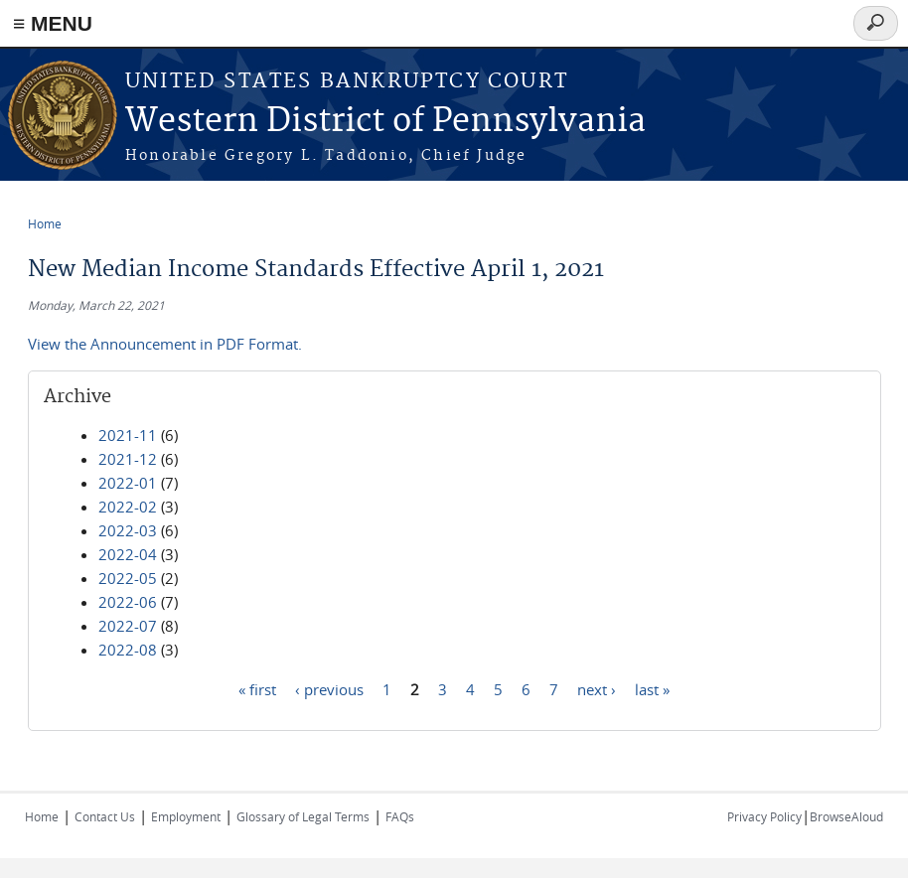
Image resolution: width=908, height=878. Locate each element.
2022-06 (127, 602)
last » (652, 688)
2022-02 (127, 506)
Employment (186, 816)
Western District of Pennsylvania (385, 121)
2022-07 (127, 626)
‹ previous (329, 688)
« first (257, 688)
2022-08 (127, 649)
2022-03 (127, 530)
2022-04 (127, 554)
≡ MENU (52, 23)
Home (45, 223)
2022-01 (127, 483)
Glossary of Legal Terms (303, 816)
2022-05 (127, 578)
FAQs (399, 816)
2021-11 (127, 435)
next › (596, 688)
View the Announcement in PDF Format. (165, 344)
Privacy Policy (764, 816)
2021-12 (127, 459)
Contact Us (105, 816)
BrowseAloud (846, 816)
